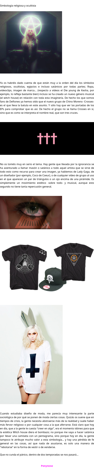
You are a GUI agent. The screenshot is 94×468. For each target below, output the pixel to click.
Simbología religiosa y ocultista (18, 5)
